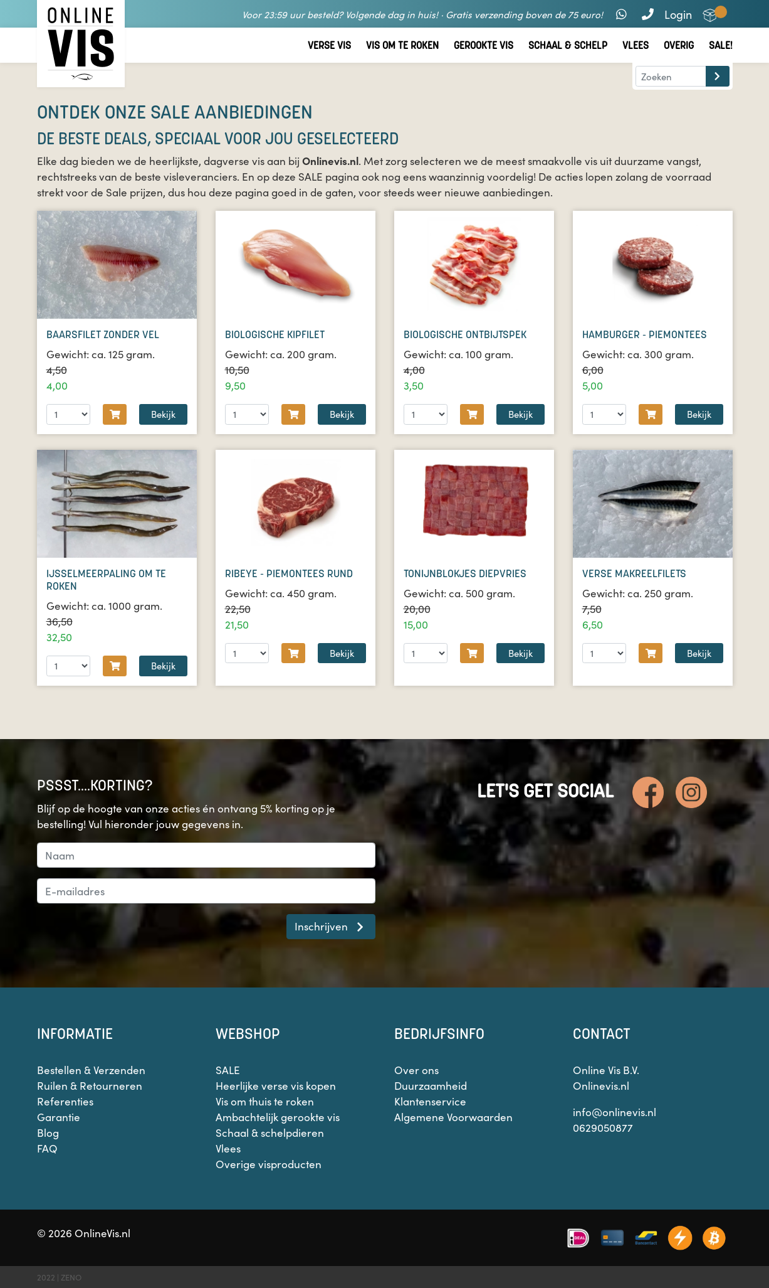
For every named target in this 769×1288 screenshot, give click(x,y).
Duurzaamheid (430, 1085)
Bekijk (163, 413)
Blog (48, 1132)
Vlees (635, 45)
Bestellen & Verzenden (91, 1069)
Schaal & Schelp (567, 45)
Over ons (416, 1069)
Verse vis (329, 45)
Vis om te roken (402, 45)
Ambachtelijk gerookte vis (278, 1116)
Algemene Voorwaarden (453, 1116)
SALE (228, 1069)
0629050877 (603, 1127)
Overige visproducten (269, 1163)
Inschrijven (331, 926)
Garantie (58, 1116)
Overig (679, 45)
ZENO (71, 1277)
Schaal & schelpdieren (270, 1132)
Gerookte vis (483, 45)
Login (678, 14)
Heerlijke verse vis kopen (276, 1085)
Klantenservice (430, 1101)
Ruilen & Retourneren (89, 1085)
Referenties (65, 1101)
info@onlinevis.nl (614, 1111)
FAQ (47, 1148)
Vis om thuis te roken (265, 1101)
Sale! (721, 45)
